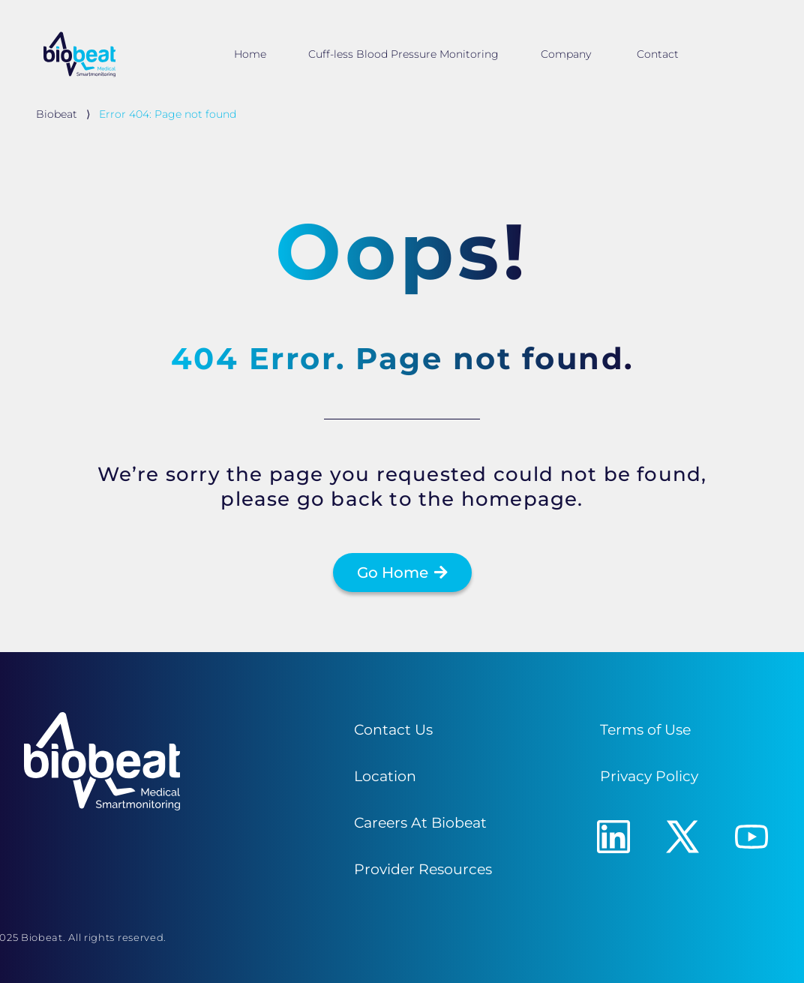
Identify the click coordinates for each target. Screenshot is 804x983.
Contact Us (393, 729)
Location (385, 776)
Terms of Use (645, 729)
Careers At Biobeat (420, 822)
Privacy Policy (649, 776)
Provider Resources (423, 869)
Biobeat (56, 114)
